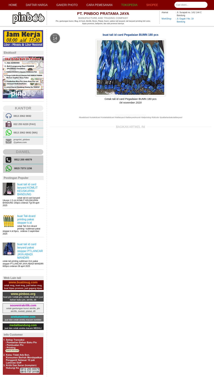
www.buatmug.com (23, 282)
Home (13, 5)
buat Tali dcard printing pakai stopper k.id (26, 219)
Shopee (152, 5)
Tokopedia (129, 5)
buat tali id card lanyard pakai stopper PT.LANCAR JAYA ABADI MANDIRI (30, 251)
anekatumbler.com (23, 316)
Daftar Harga (36, 5)
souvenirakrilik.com (23, 305)
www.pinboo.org (23, 294)
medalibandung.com (23, 325)
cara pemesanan (99, 5)
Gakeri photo (67, 5)
